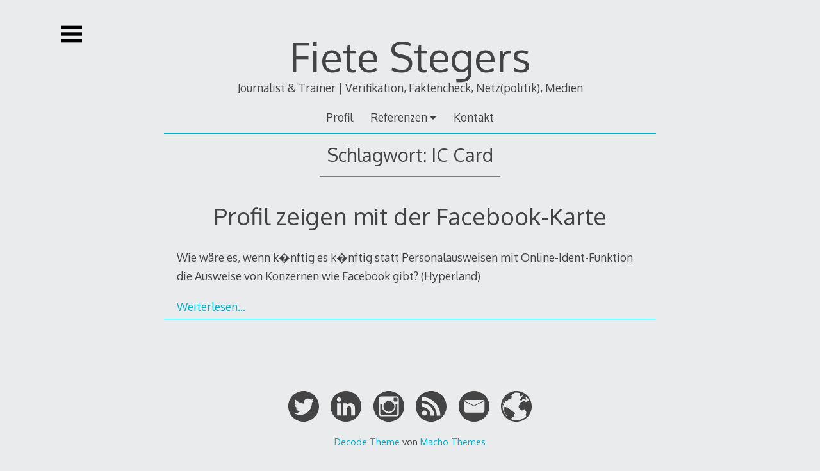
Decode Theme (367, 441)
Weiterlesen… (211, 306)
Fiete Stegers (410, 56)
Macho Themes (453, 441)
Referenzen (398, 117)
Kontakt (474, 117)
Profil (339, 117)
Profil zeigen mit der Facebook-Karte (410, 216)
